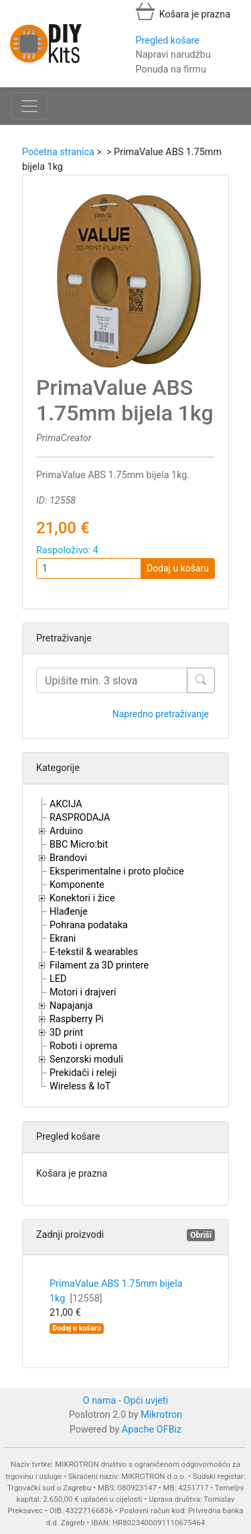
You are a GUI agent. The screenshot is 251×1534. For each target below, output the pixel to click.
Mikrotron (161, 1414)
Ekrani (63, 938)
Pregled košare (167, 40)
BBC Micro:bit (79, 844)
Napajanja (71, 1005)
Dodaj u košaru (178, 568)
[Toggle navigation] (29, 106)
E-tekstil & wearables (94, 952)
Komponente (77, 885)
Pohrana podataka (89, 925)
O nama (99, 1400)
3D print (66, 1032)
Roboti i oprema (83, 1046)
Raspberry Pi (77, 1019)
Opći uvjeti (146, 1400)
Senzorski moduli (86, 1059)
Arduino (66, 831)
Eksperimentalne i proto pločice (117, 871)
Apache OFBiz (151, 1429)
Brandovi (68, 858)
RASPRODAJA (80, 817)
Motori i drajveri (83, 992)
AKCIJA (66, 804)
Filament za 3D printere (99, 965)
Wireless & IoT (80, 1086)
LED (58, 979)
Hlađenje (69, 911)
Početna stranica (58, 152)
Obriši (201, 1235)
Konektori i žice (82, 898)
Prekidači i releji (83, 1073)
